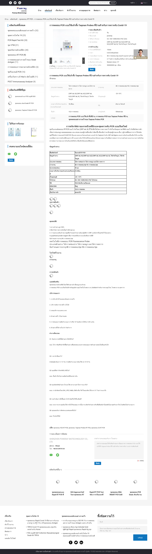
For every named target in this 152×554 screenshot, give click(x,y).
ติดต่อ (92, 69)
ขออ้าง (133, 3)
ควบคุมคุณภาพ (84, 10)
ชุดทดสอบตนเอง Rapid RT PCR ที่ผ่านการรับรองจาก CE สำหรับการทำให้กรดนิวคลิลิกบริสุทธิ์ (58, 493)
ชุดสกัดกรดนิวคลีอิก (16, 50)
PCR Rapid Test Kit (15, 40)
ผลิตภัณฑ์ (48, 10)
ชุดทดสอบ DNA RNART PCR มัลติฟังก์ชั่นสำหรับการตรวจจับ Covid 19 (116, 493)
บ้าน (39, 10)
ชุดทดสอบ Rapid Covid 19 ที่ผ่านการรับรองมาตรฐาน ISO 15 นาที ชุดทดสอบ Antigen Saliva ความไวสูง (43, 522)
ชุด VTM (11, 45)
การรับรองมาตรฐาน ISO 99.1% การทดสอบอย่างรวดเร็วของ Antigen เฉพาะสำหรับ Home (78, 522)
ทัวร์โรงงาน (71, 10)
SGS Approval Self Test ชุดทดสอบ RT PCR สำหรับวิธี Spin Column (77, 493)
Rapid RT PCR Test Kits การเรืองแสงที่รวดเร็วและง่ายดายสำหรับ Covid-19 (97, 493)
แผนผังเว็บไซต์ (10, 538)
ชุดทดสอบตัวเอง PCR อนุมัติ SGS (25, 96)
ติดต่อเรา (97, 10)
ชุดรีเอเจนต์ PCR (14, 72)
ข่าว (105, 10)
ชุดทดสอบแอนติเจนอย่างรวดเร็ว (21, 30)
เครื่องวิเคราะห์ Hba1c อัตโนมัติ (21, 77)
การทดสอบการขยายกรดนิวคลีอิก (22, 67)
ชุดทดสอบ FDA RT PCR (60, 428)
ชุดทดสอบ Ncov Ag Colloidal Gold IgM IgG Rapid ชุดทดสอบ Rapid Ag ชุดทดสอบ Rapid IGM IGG (77, 528)
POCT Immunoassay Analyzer (20, 82)
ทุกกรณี (113, 10)
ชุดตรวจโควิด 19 (15, 35)
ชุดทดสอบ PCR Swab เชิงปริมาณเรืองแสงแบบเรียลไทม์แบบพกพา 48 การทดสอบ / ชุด (135, 493)
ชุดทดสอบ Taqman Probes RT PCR (26, 110)
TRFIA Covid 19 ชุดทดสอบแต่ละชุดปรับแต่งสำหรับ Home (41, 528)
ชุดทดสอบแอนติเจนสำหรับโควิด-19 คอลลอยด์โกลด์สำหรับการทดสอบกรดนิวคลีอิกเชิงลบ (79, 534)
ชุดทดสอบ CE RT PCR (98, 428)
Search (113, 3)
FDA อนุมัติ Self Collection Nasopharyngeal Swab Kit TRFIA (43, 534)
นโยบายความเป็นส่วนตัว (43, 551)
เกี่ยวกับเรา (59, 10)
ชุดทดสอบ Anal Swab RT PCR (24, 103)
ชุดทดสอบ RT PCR (26, 19)
